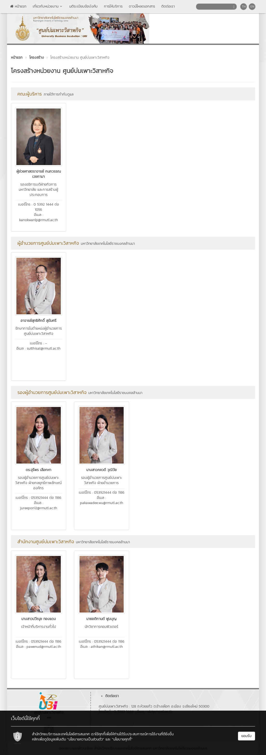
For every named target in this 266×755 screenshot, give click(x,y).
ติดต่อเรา (168, 6)
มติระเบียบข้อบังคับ (83, 6)
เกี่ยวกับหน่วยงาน (48, 6)
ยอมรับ (246, 736)
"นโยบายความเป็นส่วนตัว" (85, 739)
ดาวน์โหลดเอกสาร (142, 6)
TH (244, 6)
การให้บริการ (113, 6)
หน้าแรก (18, 6)
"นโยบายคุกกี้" (122, 739)
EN (252, 6)
